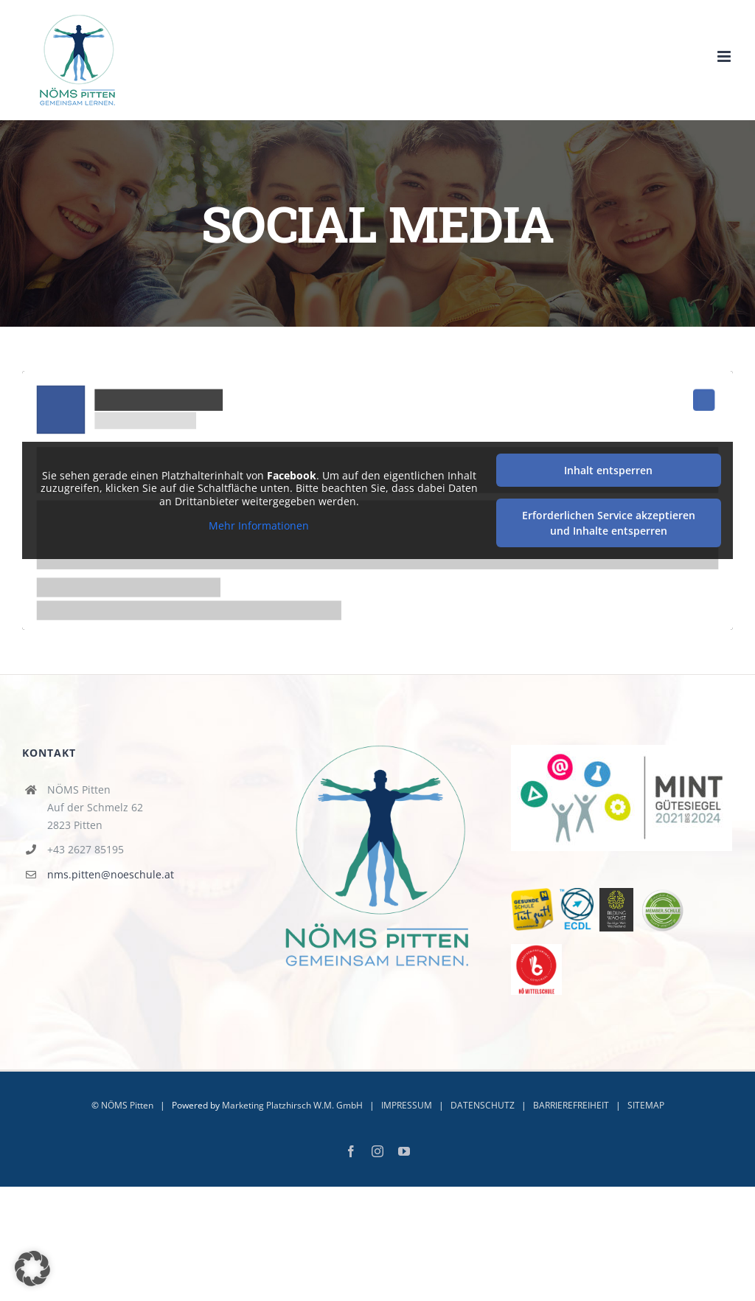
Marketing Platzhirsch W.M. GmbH (292, 1105)
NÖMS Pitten (127, 1105)
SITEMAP (645, 1105)
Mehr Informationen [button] (259, 525)
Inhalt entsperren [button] (608, 470)
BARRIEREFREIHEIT (571, 1105)
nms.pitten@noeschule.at (110, 874)
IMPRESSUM (406, 1105)
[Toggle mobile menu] (725, 56)
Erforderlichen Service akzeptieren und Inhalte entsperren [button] (608, 523)
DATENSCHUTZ (482, 1105)
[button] (32, 1268)
